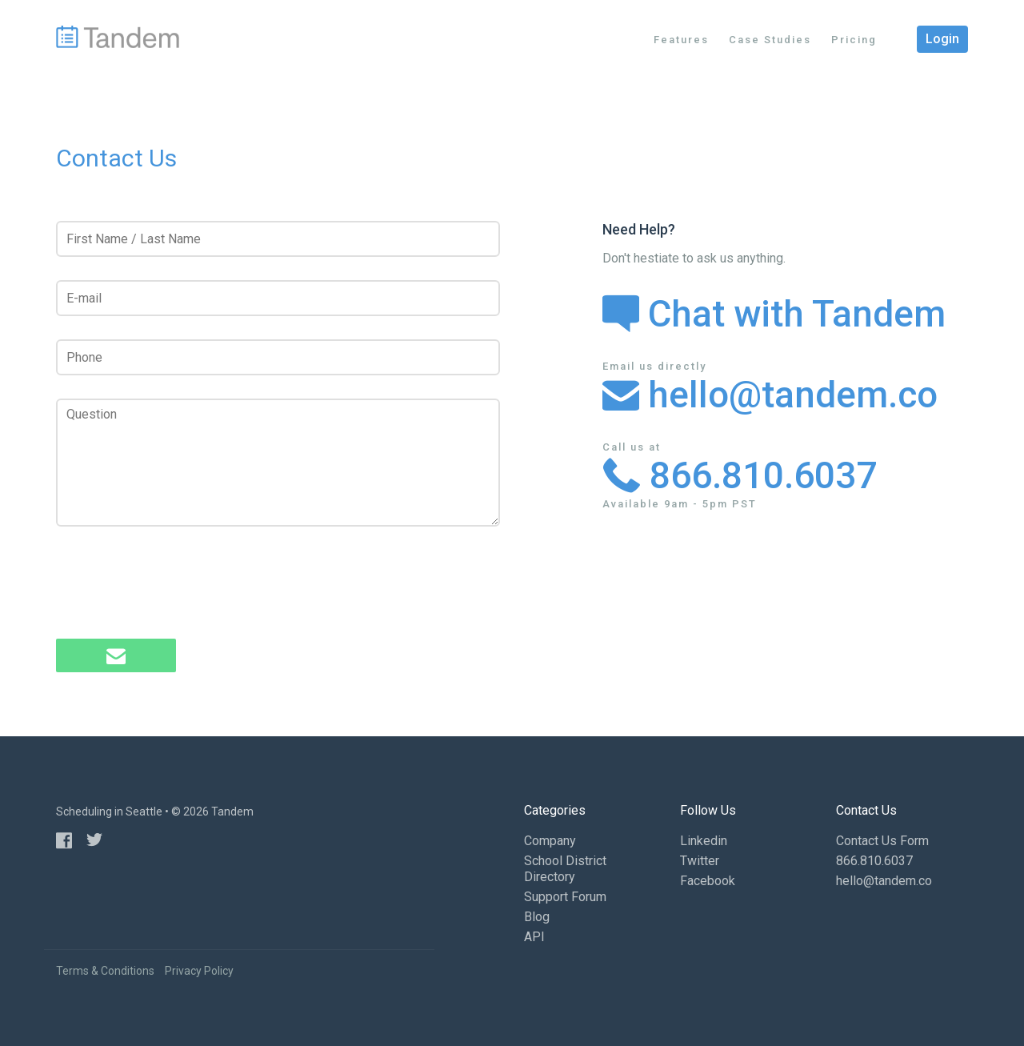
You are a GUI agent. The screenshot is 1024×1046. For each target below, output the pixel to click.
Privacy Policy (199, 970)
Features (681, 40)
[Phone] (278, 357)
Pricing (854, 40)
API (534, 936)
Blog (537, 916)
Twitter (699, 860)
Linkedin (703, 840)
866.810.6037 (739, 475)
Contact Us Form (882, 840)
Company (550, 840)
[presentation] (177, 584)
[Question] (278, 463)
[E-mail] (278, 298)
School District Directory (565, 868)
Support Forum (565, 896)
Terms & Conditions (105, 970)
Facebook (707, 880)
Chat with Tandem (774, 313)
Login (942, 38)
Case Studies (770, 40)
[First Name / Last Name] (278, 239)
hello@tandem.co (770, 394)
